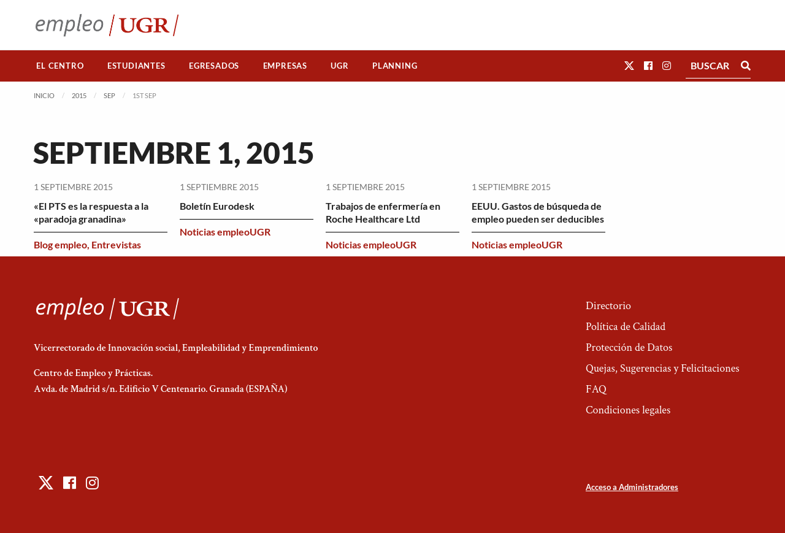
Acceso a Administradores (632, 487)
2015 (79, 95)
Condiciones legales (628, 410)
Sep (109, 95)
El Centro (59, 66)
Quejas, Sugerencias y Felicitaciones (663, 368)
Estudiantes (136, 66)
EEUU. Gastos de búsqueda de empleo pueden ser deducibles (538, 212)
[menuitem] (60, 66)
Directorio (608, 306)
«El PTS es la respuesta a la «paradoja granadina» (91, 212)
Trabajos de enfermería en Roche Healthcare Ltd (383, 212)
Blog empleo (60, 244)
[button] (629, 65)
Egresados (214, 66)
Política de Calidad (625, 327)
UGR (339, 66)
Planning (394, 66)
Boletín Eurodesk (217, 206)
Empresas (285, 66)
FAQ (596, 389)
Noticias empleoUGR (225, 231)
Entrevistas (116, 244)
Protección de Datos (629, 347)
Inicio (44, 95)
